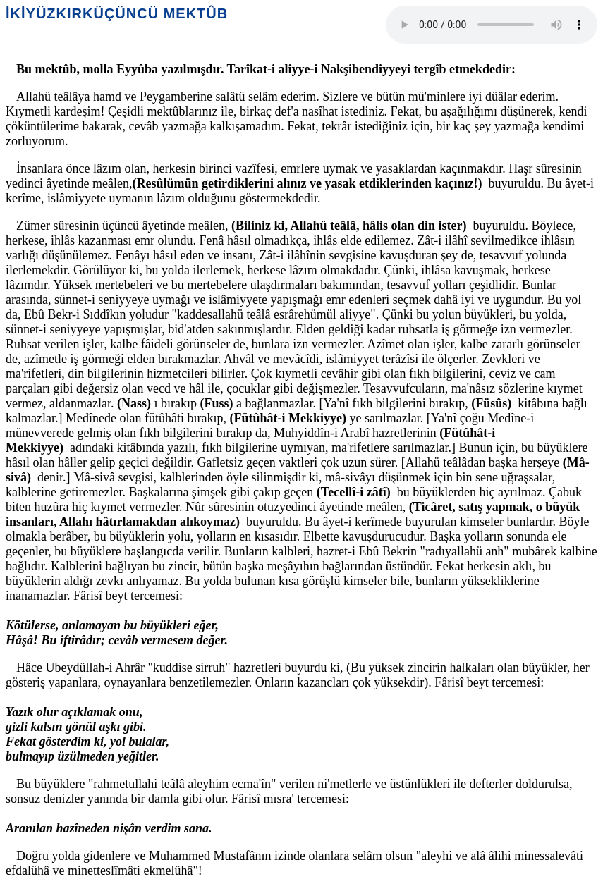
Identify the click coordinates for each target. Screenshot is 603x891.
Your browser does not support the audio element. (491, 25)
